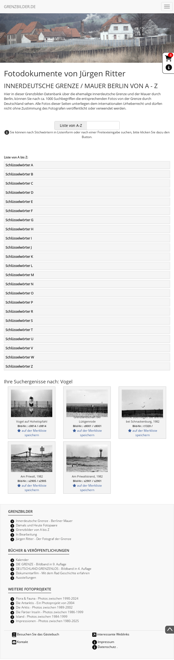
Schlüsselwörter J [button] (18, 247)
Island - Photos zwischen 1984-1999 (41, 616)
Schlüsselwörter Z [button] (19, 366)
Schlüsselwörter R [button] (19, 311)
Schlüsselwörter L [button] (19, 265)
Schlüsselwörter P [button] (19, 302)
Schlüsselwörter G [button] (19, 220)
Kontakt (20, 642)
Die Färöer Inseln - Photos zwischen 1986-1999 (49, 612)
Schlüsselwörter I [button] (18, 238)
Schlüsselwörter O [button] (19, 293)
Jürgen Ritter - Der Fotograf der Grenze (43, 539)
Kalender (22, 559)
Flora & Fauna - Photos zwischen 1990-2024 (47, 598)
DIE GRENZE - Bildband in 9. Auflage (41, 564)
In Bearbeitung (26, 534)
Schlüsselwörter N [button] (19, 284)
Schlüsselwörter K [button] (19, 256)
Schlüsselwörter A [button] (19, 165)
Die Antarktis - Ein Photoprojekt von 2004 (45, 603)
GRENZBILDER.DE (20, 6)
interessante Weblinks (110, 634)
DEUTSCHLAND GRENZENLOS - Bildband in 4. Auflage (53, 568)
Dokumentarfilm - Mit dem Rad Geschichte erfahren (53, 573)
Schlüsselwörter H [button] (19, 229)
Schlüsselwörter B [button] (19, 174)
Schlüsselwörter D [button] (19, 192)
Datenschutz (104, 647)
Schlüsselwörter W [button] (19, 357)
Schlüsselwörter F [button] (19, 210)
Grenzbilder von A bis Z (32, 529)
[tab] (87, 165)
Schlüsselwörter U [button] (19, 339)
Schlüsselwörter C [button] (19, 183)
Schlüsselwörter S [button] (19, 320)
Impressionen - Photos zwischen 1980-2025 (47, 621)
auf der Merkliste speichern (32, 432)
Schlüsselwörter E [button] (19, 201)
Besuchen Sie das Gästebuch (35, 634)
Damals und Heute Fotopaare (36, 525)
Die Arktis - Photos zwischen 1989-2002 (44, 607)
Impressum (103, 642)
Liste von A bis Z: (16, 157)
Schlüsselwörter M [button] (19, 274)
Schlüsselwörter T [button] (19, 329)
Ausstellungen (26, 577)
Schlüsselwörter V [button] (19, 348)
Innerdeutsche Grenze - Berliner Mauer (44, 521)
